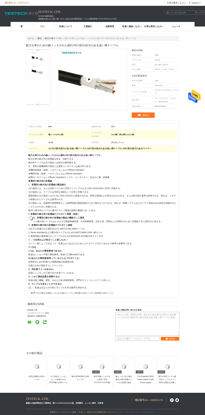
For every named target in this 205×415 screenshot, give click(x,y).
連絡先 (145, 115)
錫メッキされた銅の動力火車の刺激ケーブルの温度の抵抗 (124, 379)
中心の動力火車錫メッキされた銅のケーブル (54, 293)
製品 (43, 26)
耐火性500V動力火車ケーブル (80, 378)
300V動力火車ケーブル (83, 293)
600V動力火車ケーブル (103, 293)
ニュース (176, 26)
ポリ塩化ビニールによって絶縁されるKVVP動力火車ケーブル (58, 381)
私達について (65, 26)
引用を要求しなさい (176, 3)
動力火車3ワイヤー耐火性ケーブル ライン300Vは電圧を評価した (167, 381)
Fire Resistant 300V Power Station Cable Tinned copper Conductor (145, 381)
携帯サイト (55, 412)
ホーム (31, 38)
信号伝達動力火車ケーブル (37, 378)
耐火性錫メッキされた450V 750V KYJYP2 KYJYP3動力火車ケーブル (102, 381)
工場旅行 (87, 26)
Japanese (196, 3)
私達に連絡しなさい (132, 26)
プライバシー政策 (68, 412)
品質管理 (109, 26)
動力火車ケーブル (53, 38)
